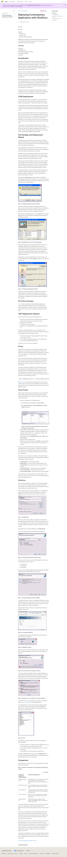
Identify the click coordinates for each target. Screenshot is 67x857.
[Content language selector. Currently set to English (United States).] (6, 851)
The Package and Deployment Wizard (57, 16)
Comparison (54, 20)
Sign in (64, 1)
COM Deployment (55, 14)
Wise (19, 304)
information (28, 702)
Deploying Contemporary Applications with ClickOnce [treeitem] (7, 16)
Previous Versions (24, 10)
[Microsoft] (2, 1)
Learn (19, 10)
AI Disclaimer (3, 853)
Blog (16, 853)
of (24, 702)
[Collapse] (13, 11)
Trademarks (48, 853)
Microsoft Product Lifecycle (33, 5)
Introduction (54, 13)
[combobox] (8, 13)
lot (22, 702)
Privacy (25, 853)
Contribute (21, 853)
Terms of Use (42, 853)
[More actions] (48, 11)
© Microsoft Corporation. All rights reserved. (27, 840)
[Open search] (61, 2)
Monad (21, 382)
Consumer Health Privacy (33, 853)
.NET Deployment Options (56, 18)
